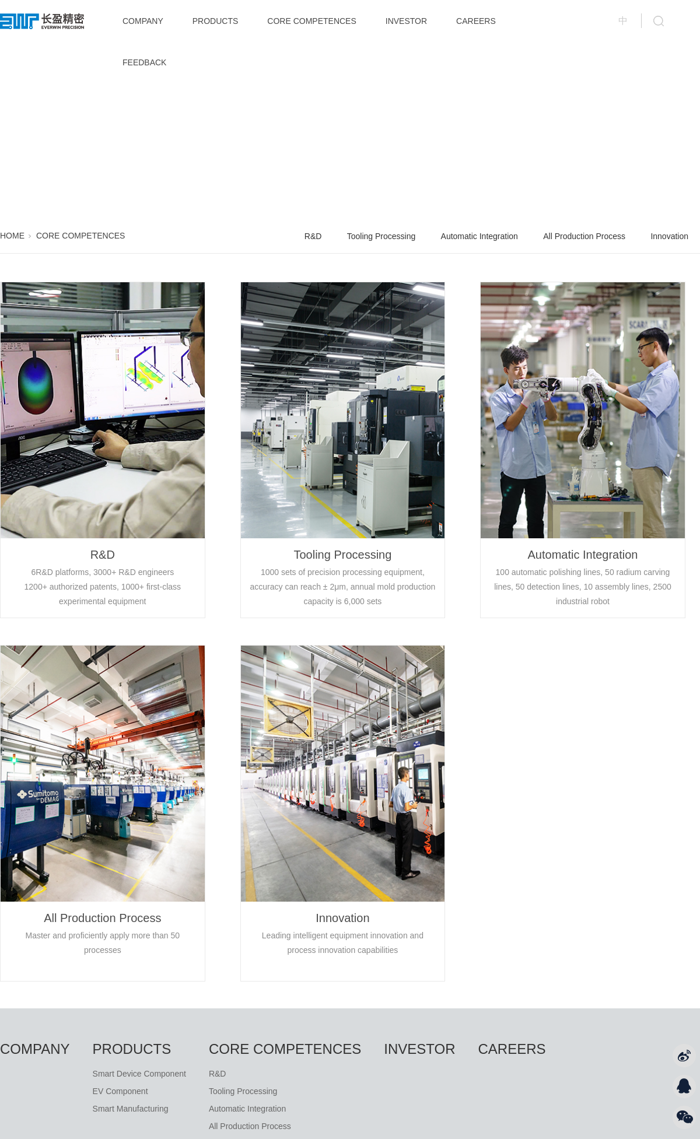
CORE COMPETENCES (311, 21)
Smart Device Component (139, 1073)
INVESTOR (406, 21)
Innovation (669, 236)
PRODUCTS (215, 21)
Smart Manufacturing (131, 1108)
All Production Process (584, 236)
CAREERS (476, 21)
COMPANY (143, 21)
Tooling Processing (381, 236)
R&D (313, 236)
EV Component (120, 1091)
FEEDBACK (144, 62)
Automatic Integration (479, 236)
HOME (12, 235)
